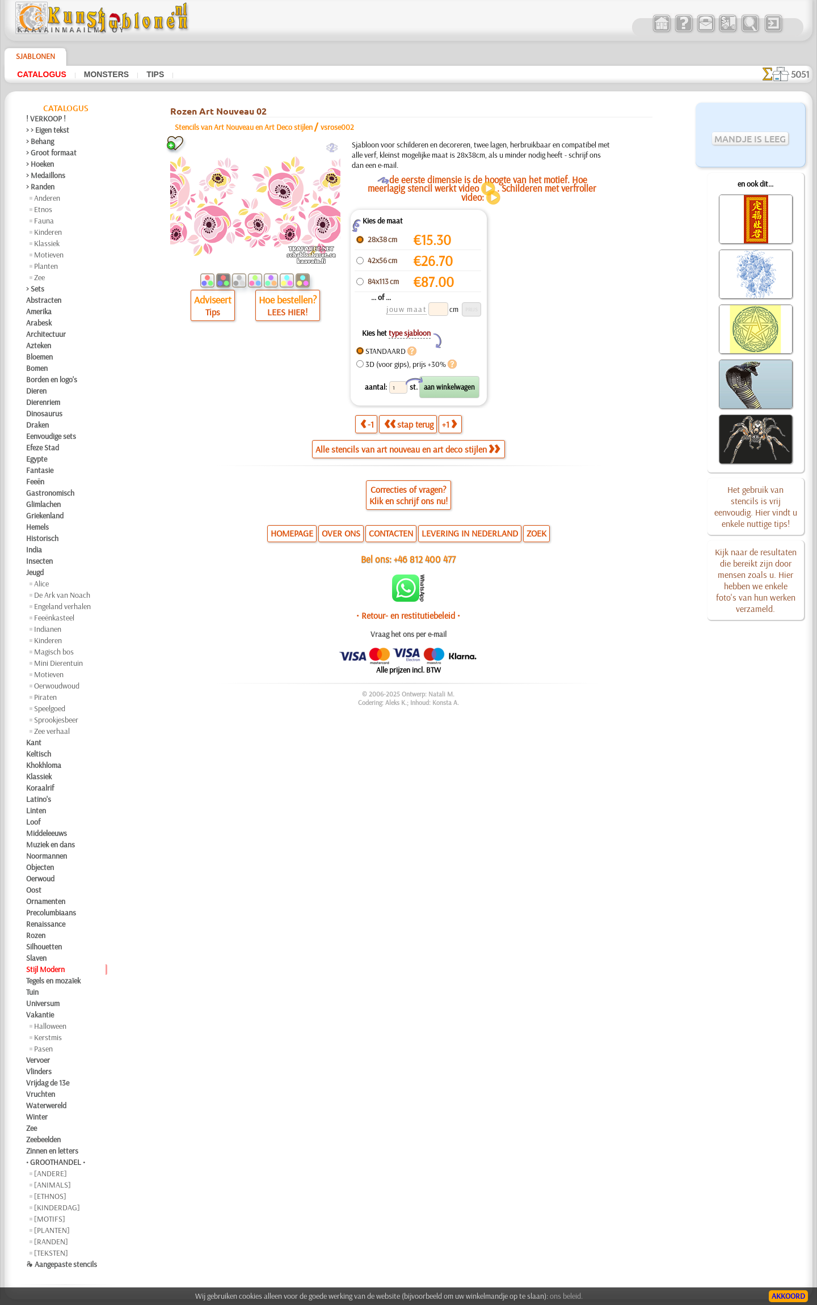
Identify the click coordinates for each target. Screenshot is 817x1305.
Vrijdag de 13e (47, 1083)
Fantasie (39, 470)
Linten (36, 810)
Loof (33, 822)
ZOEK (536, 533)
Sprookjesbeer (56, 720)
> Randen (40, 186)
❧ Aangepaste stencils (61, 1264)
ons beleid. (566, 1296)
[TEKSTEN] (51, 1253)
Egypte (36, 459)
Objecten (40, 867)
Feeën (35, 481)
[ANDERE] (50, 1173)
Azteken (38, 345)
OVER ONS (341, 533)
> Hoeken (40, 164)
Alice (41, 583)
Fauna (44, 221)
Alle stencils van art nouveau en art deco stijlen (407, 449)
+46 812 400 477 (425, 559)
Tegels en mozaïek (53, 980)
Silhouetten (44, 946)
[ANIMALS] (52, 1185)
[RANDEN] (51, 1241)
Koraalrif (40, 788)
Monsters (106, 74)
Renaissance (45, 924)
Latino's (38, 799)
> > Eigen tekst (47, 130)
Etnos (43, 209)
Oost (33, 890)
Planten (46, 266)
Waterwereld (46, 1105)
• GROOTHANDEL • (55, 1162)
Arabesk (39, 323)
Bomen (37, 368)
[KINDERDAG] (57, 1207)
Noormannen (46, 856)
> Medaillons (45, 175)
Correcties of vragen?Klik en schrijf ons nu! (408, 495)
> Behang (40, 141)
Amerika (39, 311)
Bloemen (39, 357)
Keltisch (38, 754)
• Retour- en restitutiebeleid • (408, 615)
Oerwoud (40, 878)
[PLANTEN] (52, 1230)
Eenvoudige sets (51, 436)
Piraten (45, 697)
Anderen (47, 198)
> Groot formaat (51, 152)
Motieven (49, 255)
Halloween (50, 1026)
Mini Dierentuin (58, 663)
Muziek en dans (50, 844)
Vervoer (38, 1060)
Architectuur (46, 334)
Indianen (47, 629)
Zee (39, 277)
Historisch (42, 538)
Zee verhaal (52, 731)
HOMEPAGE (292, 533)
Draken (37, 425)
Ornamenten (45, 901)
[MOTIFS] (49, 1219)
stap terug (408, 424)
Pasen (43, 1049)
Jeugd (35, 572)
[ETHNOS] (50, 1196)
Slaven (36, 958)
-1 (367, 424)
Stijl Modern (45, 969)
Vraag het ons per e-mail (408, 634)
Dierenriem (43, 402)
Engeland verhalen (62, 606)
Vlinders (39, 1071)
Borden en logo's (51, 379)
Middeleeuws (46, 833)
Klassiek (47, 243)
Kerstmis (48, 1037)
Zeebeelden (43, 1139)
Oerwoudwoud (56, 686)
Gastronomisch (50, 493)
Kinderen (48, 232)
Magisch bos (54, 652)
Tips (155, 74)
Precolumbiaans (51, 912)
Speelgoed (49, 708)
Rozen (35, 935)
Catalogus (41, 74)
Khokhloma (43, 765)
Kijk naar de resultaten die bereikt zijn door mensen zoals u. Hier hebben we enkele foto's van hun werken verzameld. (756, 580)
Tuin (32, 992)
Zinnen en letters (52, 1151)
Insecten (39, 561)
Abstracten (43, 300)
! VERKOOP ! (46, 118)
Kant (33, 742)
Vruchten (40, 1094)
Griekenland (45, 515)
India (34, 549)
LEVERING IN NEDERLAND (470, 533)
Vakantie (40, 1015)
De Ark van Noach (62, 595)
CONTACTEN (391, 533)
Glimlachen (43, 504)
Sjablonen (35, 56)
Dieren (36, 391)
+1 (449, 424)
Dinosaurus (44, 413)
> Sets (35, 289)
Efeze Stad (42, 447)
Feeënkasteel (54, 618)
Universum (43, 1003)
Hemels (37, 527)
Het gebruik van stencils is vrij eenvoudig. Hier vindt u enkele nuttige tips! (755, 506)
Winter (37, 1117)
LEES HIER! (287, 312)
